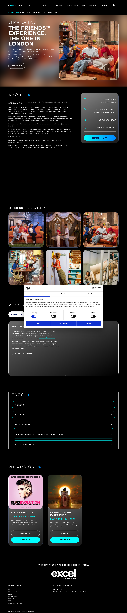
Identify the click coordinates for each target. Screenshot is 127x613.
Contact (105, 5)
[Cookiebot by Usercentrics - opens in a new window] (93, 288)
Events (17, 12)
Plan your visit (90, 5)
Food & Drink (72, 5)
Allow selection (63, 323)
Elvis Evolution (22, 512)
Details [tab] (63, 294)
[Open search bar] (114, 5)
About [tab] (90, 294)
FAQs (10, 601)
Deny (38, 323)
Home (10, 12)
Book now (17, 66)
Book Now (65, 540)
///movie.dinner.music (47, 338)
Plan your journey (25, 353)
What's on (12, 589)
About (59, 5)
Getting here (17, 314)
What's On (47, 5)
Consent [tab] (37, 294)
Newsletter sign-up (15, 603)
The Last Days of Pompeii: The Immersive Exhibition (64, 592)
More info (25, 533)
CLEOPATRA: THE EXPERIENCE (61, 514)
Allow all (88, 323)
